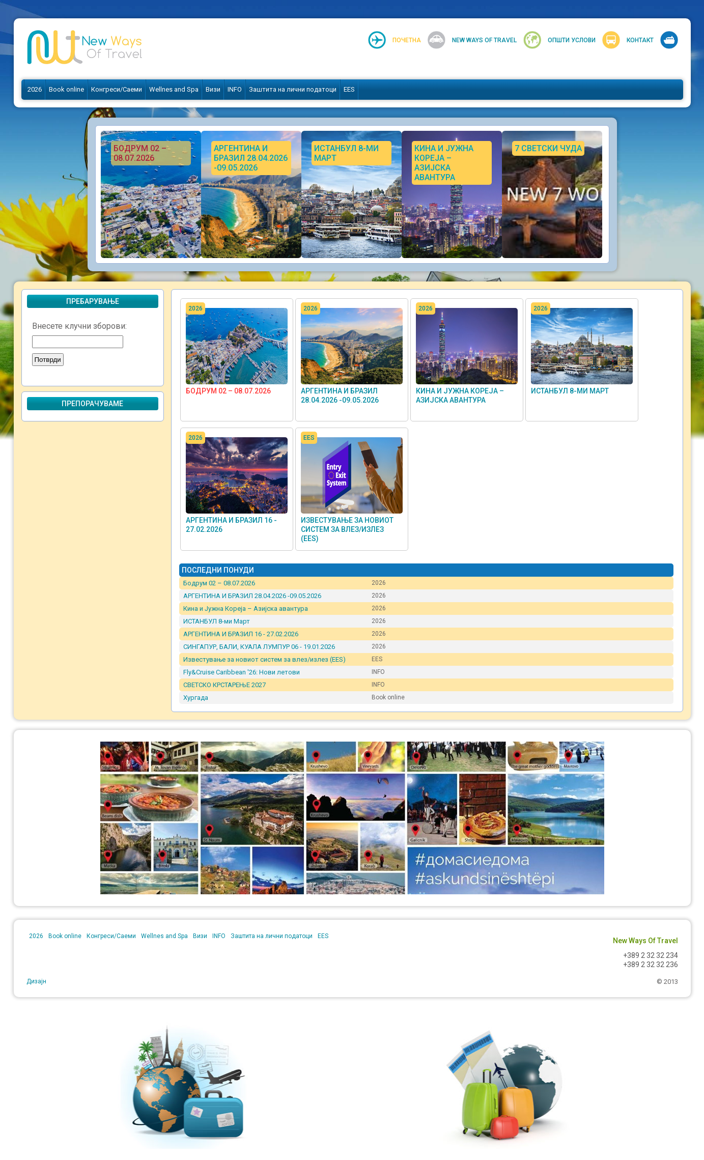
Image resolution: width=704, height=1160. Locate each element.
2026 (34, 89)
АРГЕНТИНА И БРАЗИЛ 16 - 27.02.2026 (240, 634)
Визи (213, 89)
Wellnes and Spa (174, 89)
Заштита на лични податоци (292, 89)
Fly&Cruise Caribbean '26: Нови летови (241, 672)
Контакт (640, 40)
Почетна (406, 40)
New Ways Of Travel (484, 40)
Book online (66, 89)
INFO (235, 89)
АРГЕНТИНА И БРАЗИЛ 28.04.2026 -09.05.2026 (252, 596)
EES (349, 89)
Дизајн (36, 981)
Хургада (195, 697)
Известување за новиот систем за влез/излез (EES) (347, 529)
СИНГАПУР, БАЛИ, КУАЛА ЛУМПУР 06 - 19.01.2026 (259, 646)
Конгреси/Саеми (116, 89)
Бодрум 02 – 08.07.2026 (228, 391)
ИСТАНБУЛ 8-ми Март (570, 391)
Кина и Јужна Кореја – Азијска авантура (245, 608)
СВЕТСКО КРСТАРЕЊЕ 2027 (224, 685)
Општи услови (572, 40)
